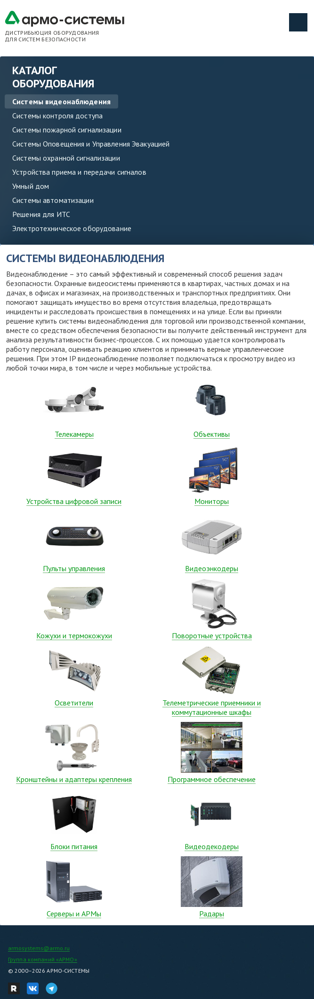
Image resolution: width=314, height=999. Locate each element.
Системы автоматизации (53, 200)
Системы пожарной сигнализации (66, 129)
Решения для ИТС (41, 214)
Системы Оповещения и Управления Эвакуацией (90, 143)
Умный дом (30, 186)
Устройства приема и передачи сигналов (79, 172)
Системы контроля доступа (57, 115)
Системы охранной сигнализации (66, 158)
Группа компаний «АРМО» (42, 959)
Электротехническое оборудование (71, 228)
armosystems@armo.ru (39, 948)
